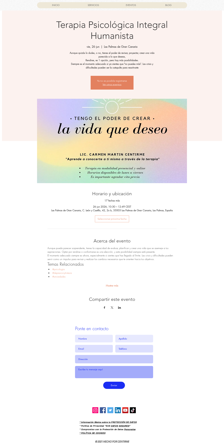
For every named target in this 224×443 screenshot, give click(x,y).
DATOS (114, 426)
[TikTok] (133, 410)
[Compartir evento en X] (112, 307)
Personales (130, 429)
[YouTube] (125, 410)
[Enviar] (114, 385)
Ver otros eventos (112, 84)
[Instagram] (95, 410)
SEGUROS (124, 426)
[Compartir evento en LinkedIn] (119, 307)
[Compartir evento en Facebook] (104, 307)
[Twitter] (110, 410)
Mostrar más (112, 285)
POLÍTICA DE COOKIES (93, 433)
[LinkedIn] (118, 410)
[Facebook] (103, 410)
